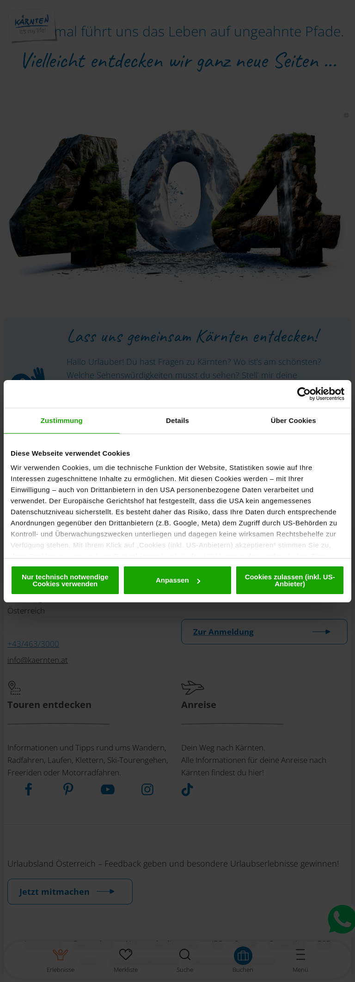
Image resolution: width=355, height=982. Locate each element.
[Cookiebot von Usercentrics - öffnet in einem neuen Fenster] (303, 394)
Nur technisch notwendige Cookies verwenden (65, 580)
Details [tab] (177, 420)
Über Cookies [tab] (293, 420)
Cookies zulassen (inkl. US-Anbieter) (290, 580)
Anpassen (178, 580)
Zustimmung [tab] (62, 420)
